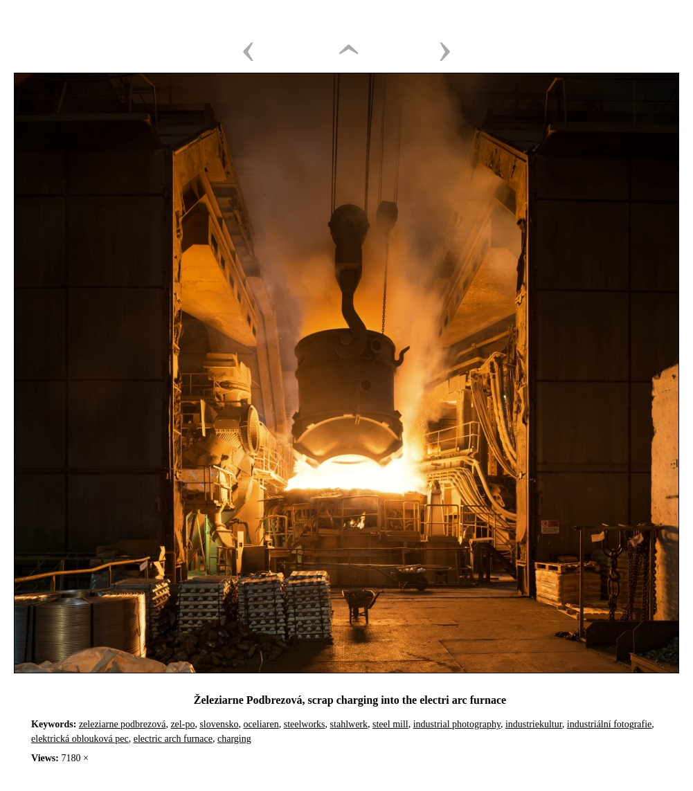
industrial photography (457, 724)
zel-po (182, 724)
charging (234, 739)
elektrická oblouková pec (80, 739)
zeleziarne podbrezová (122, 724)
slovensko (218, 724)
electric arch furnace (173, 739)
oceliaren (260, 724)
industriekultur (533, 724)
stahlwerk (349, 724)
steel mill (390, 724)
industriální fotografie (609, 724)
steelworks (304, 724)
